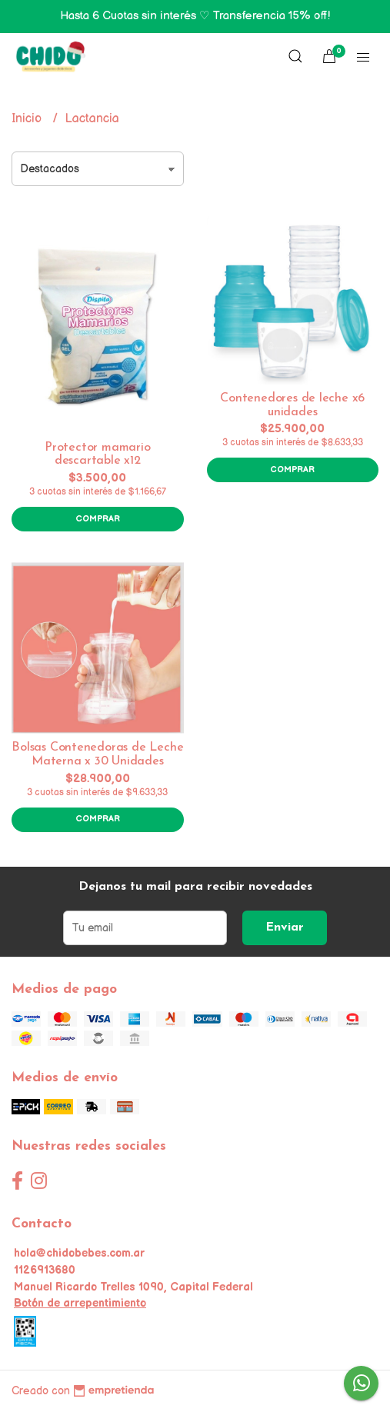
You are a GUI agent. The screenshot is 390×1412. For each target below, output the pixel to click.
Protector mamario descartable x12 (97, 454)
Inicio (28, 119)
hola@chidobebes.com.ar (79, 1253)
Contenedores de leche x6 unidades (292, 405)
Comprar (97, 519)
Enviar (284, 927)
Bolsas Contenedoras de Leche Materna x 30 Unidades (97, 754)
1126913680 (44, 1270)
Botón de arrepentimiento (80, 1303)
